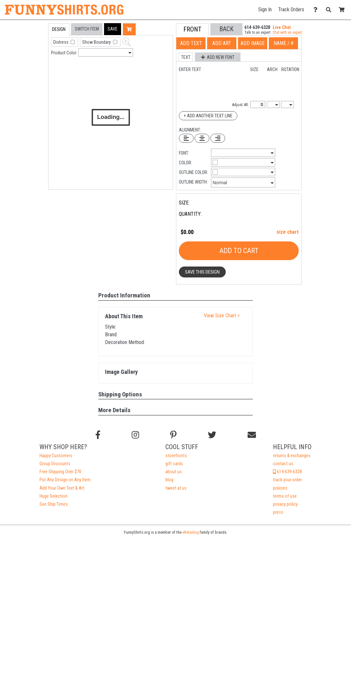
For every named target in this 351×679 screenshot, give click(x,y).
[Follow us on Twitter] (212, 435)
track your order (287, 480)
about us (173, 472)
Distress (61, 42)
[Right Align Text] (217, 138)
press (278, 512)
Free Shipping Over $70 (60, 472)
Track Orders (291, 9)
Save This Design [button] (202, 272)
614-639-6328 (287, 472)
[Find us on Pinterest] (173, 435)
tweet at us (176, 488)
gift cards (174, 463)
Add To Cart (239, 251)
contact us (283, 463)
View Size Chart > (222, 315)
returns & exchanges (292, 455)
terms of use (285, 496)
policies (280, 488)
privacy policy (285, 504)
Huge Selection (53, 496)
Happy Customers (55, 455)
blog (169, 480)
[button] (112, 29)
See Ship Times (53, 504)
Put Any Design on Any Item (65, 480)
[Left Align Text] (186, 138)
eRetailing (190, 532)
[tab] (34, 64)
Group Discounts (54, 463)
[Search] (330, 10)
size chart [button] (287, 232)
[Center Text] (202, 138)
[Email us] (252, 435)
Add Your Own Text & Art (61, 488)
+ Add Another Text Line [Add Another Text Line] (208, 115)
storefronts (176, 455)
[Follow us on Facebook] (98, 435)
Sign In (265, 9)
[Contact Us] (317, 10)
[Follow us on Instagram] (135, 435)
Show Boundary (97, 42)
